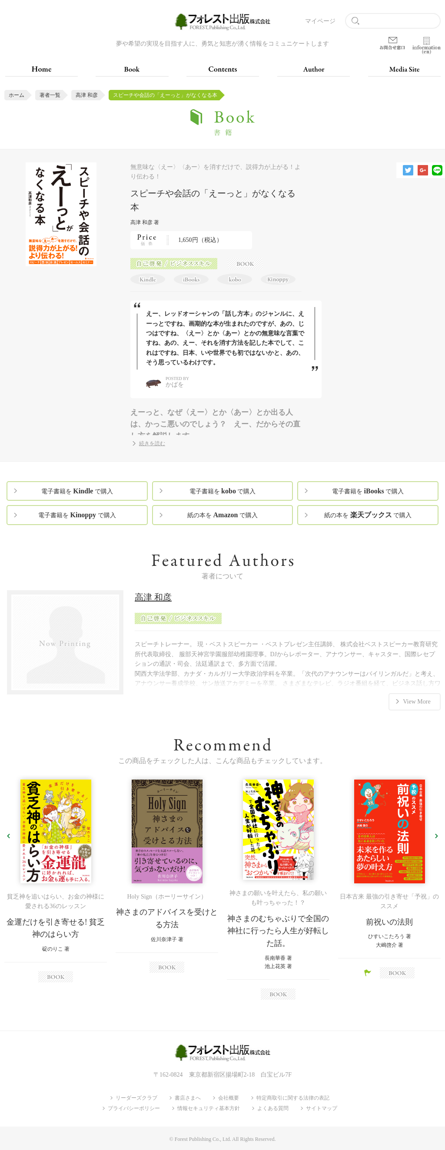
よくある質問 (273, 1108)
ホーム (16, 95)
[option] (55, 881)
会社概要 (228, 1098)
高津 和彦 (87, 95)
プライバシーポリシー (134, 1108)
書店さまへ (188, 1098)
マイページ (320, 21)
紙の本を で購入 (222, 515)
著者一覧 (50, 95)
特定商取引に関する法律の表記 (292, 1098)
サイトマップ (321, 1108)
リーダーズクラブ (136, 1098)
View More (416, 701)
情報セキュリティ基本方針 (208, 1108)
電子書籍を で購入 (77, 491)
